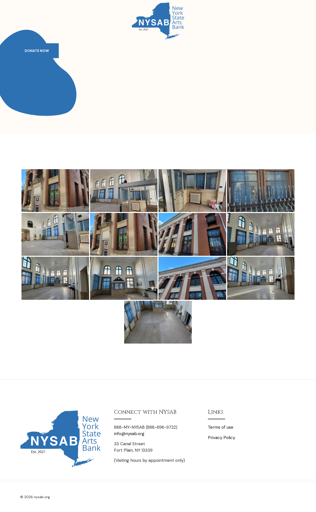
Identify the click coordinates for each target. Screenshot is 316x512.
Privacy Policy (221, 437)
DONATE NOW (37, 50)
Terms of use (220, 427)
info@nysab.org (129, 433)
